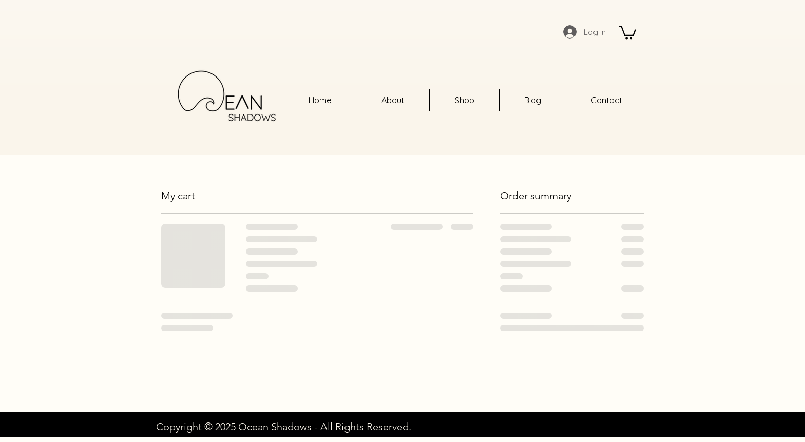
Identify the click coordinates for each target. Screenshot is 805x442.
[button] (627, 32)
